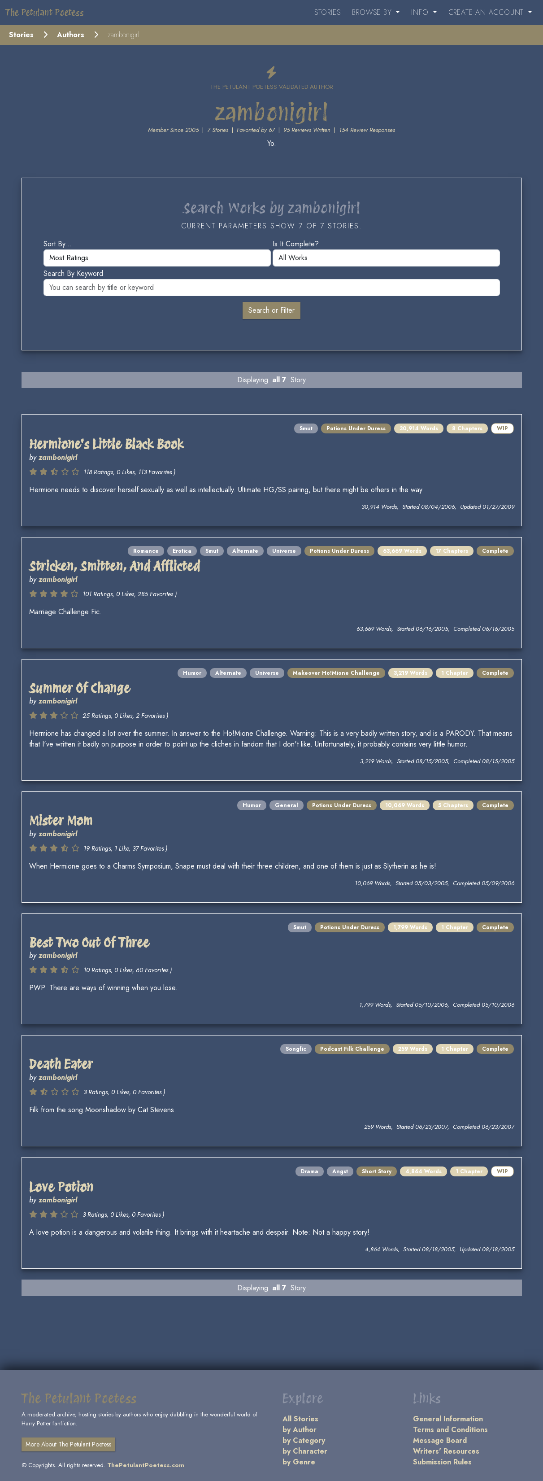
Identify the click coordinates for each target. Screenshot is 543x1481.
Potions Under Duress (356, 428)
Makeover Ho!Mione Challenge (336, 673)
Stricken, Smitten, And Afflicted (114, 566)
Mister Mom (60, 820)
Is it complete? (296, 244)
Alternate (245, 551)
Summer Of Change (79, 688)
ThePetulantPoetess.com (145, 1465)
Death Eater (61, 1064)
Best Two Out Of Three (89, 942)
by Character (304, 1451)
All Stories (300, 1419)
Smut (306, 428)
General (286, 805)
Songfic (296, 1049)
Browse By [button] (373, 12)
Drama (309, 1171)
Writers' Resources (446, 1451)
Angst (340, 1171)
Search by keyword (73, 273)
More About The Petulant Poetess (68, 1444)
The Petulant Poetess (44, 12)
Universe (284, 551)
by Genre (298, 1462)
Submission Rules (442, 1462)
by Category (303, 1440)
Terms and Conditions (450, 1429)
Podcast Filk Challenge (352, 1049)
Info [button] (421, 12)
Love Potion (61, 1187)
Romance (146, 551)
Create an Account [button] (487, 12)
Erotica (182, 551)
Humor (192, 673)
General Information (448, 1419)
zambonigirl (58, 457)
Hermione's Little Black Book (106, 444)
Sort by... (57, 244)
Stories (327, 12)
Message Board (440, 1440)
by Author (299, 1429)
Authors (70, 35)
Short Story (376, 1171)
